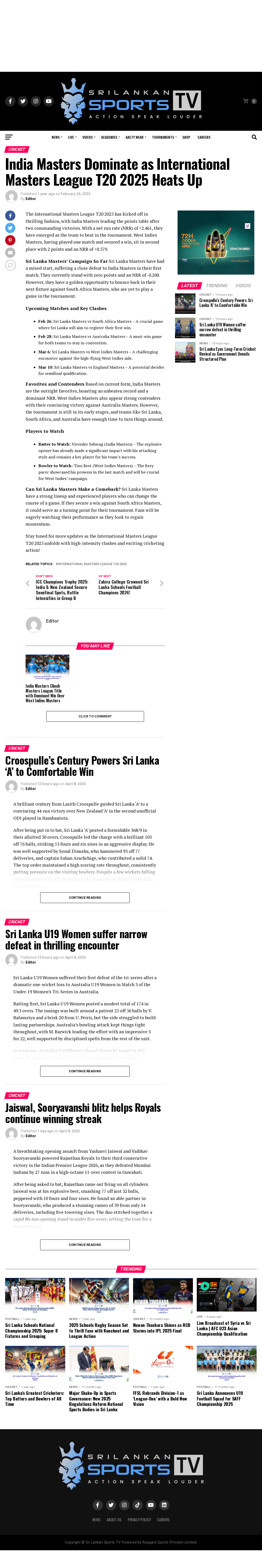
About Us (114, 1520)
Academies (109, 137)
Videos (87, 137)
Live (71, 137)
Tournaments (163, 137)
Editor (31, 199)
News (56, 137)
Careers (204, 137)
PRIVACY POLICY (139, 1520)
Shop (186, 137)
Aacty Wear (135, 137)
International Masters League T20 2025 (92, 564)
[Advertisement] (131, 36)
